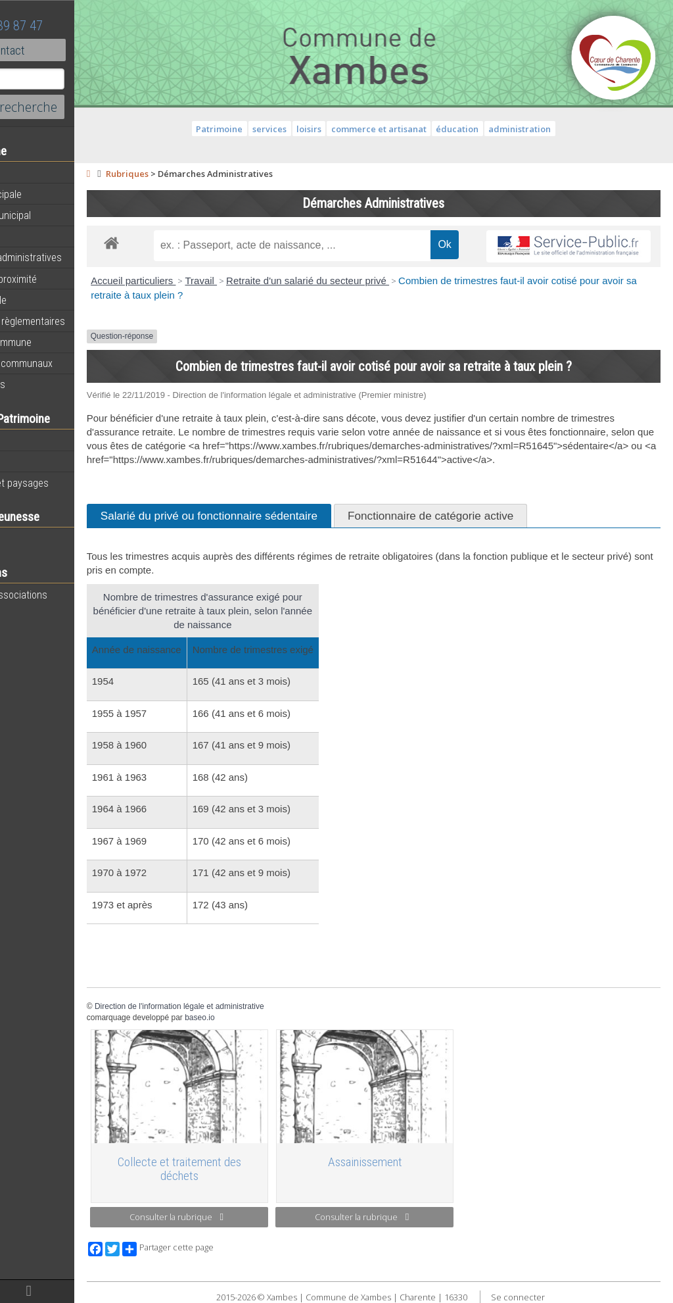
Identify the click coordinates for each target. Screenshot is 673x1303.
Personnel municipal (54, 215)
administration (555, 129)
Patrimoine (34, 440)
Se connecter (553, 1296)
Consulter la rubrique (236, 1217)
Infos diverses (41, 384)
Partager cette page (238, 1248)
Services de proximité (57, 278)
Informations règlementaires (71, 321)
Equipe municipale (49, 194)
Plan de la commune (54, 342)
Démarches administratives (69, 257)
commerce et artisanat (413, 129)
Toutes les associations (62, 594)
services (305, 129)
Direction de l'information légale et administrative (250, 1020)
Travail (272, 280)
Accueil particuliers (204, 280)
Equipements (39, 236)
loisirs (344, 129)
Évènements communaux (65, 363)
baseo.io (270, 1031)
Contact (72, 50)
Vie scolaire (36, 538)
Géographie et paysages (63, 482)
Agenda (27, 173)
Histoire (27, 461)
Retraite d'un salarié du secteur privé (378, 280)
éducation (492, 129)
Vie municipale (42, 300)
